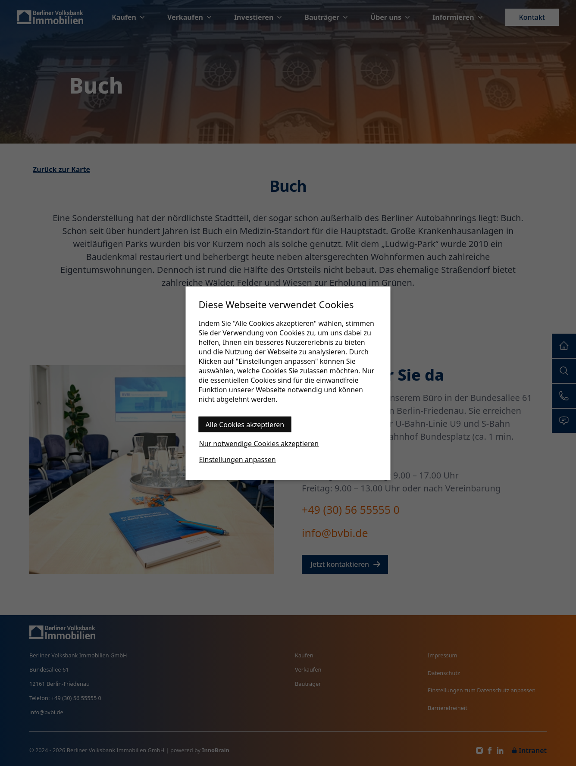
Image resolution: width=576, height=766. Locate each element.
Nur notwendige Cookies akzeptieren (259, 443)
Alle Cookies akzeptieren (245, 424)
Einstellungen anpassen (237, 459)
